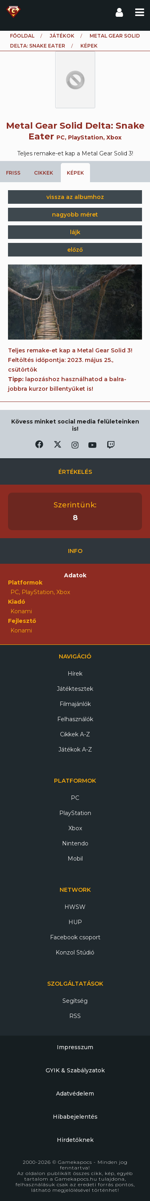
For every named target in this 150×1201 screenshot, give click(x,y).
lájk (75, 232)
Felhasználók (75, 719)
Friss (13, 173)
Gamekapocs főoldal (13, 12)
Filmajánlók (75, 704)
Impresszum (75, 1047)
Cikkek (43, 173)
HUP (75, 922)
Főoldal (22, 36)
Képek (75, 173)
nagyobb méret (75, 214)
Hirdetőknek (75, 1139)
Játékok (62, 36)
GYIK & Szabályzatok (75, 1070)
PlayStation (75, 813)
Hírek (75, 673)
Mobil (75, 858)
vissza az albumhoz (75, 197)
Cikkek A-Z (75, 734)
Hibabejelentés (75, 1116)
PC (75, 797)
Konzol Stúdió (75, 952)
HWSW (75, 907)
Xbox (75, 828)
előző (75, 249)
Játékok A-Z (75, 749)
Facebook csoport (75, 937)
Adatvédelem (75, 1093)
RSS (75, 1016)
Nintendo (75, 843)
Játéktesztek (75, 688)
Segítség (75, 1000)
